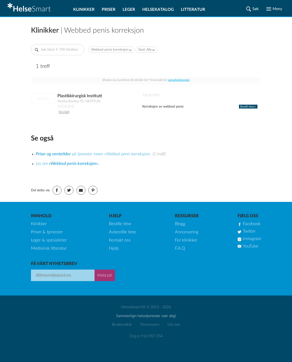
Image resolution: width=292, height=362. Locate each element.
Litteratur (193, 9)
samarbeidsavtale (179, 79)
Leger (129, 9)
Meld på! (104, 275)
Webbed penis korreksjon (109, 49)
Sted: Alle (145, 49)
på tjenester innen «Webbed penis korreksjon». (94, 154)
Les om (67, 164)
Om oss (173, 324)
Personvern (149, 324)
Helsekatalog (158, 9)
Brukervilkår (122, 324)
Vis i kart (64, 111)
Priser (108, 9)
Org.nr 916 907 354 (146, 336)
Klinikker (84, 9)
